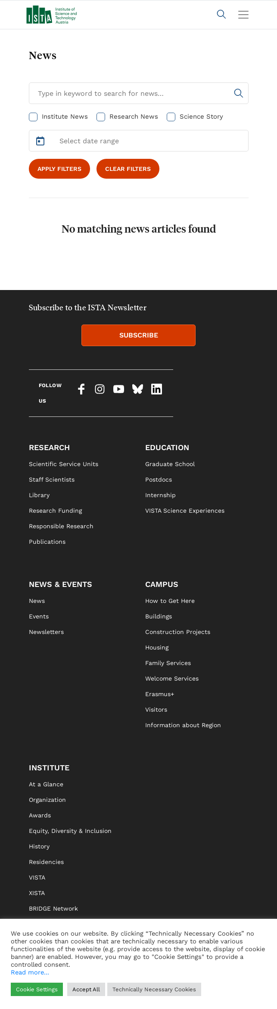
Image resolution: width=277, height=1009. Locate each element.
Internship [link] (160, 495)
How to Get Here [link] (170, 600)
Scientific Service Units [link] (63, 463)
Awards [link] (40, 815)
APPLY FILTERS (59, 168)
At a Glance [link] (46, 784)
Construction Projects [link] (177, 631)
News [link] (37, 600)
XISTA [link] (37, 892)
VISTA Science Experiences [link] (184, 510)
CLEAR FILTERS (128, 168)
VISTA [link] (37, 877)
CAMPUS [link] (161, 584)
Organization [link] (47, 799)
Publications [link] (47, 541)
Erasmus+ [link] (159, 694)
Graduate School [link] (170, 463)
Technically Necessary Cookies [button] (154, 989)
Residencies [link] (46, 861)
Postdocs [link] (158, 479)
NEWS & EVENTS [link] (60, 584)
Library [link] (39, 495)
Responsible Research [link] (61, 526)
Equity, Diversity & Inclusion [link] (70, 830)
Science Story (201, 116)
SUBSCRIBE (138, 335)
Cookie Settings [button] (37, 989)
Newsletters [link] (46, 631)
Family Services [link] (168, 662)
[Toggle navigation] (243, 14)
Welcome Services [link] (172, 678)
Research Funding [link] (55, 510)
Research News (133, 116)
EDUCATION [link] (167, 447)
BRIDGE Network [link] (53, 908)
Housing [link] (156, 647)
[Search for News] (139, 93)
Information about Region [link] (183, 725)
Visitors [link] (156, 709)
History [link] (39, 846)
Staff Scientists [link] (52, 479)
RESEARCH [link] (49, 447)
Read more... (30, 972)
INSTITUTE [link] (49, 767)
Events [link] (39, 616)
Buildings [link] (158, 616)
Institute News (65, 116)
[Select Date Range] (139, 140)
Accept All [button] (86, 989)
